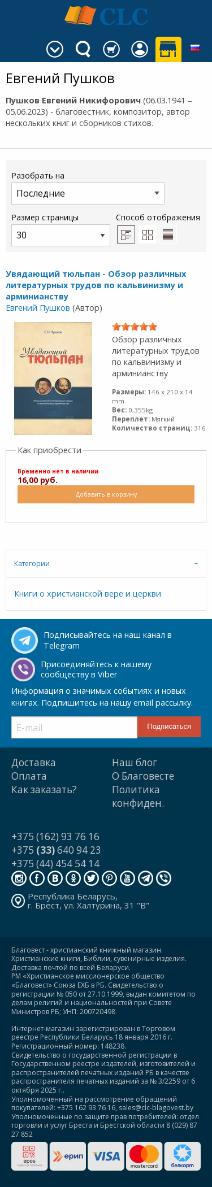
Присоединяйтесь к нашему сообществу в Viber (96, 669)
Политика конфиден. (138, 796)
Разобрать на (88, 187)
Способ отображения (158, 228)
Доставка (33, 762)
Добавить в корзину (106, 494)
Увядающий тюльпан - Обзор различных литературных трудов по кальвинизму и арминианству (96, 285)
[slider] (134, 326)
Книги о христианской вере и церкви (87, 593)
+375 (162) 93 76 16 (55, 836)
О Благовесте (143, 775)
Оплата (29, 775)
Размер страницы (60, 229)
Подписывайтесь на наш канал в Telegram (108, 640)
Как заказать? (44, 789)
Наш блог (134, 762)
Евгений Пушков (38, 307)
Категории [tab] (32, 563)
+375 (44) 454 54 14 (55, 863)
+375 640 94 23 (56, 849)
